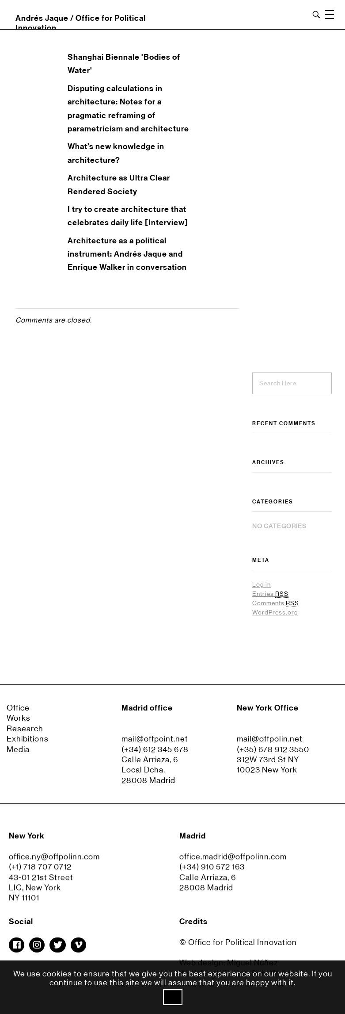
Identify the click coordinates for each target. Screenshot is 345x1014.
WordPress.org (275, 612)
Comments (275, 603)
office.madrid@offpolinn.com (233, 861)
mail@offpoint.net (154, 738)
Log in (261, 584)
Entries (270, 594)
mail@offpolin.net (270, 738)
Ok (172, 997)
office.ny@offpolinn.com (54, 861)
